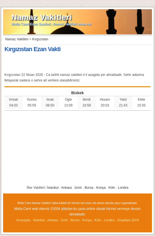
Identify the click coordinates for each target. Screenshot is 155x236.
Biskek (77, 93)
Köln (111, 188)
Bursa (89, 188)
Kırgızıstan (40, 39)
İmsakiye (124, 220)
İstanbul (53, 188)
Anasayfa (23, 220)
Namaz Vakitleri (41, 17)
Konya (101, 188)
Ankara (66, 188)
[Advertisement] (77, 63)
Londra (123, 188)
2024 (135, 220)
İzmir (78, 188)
